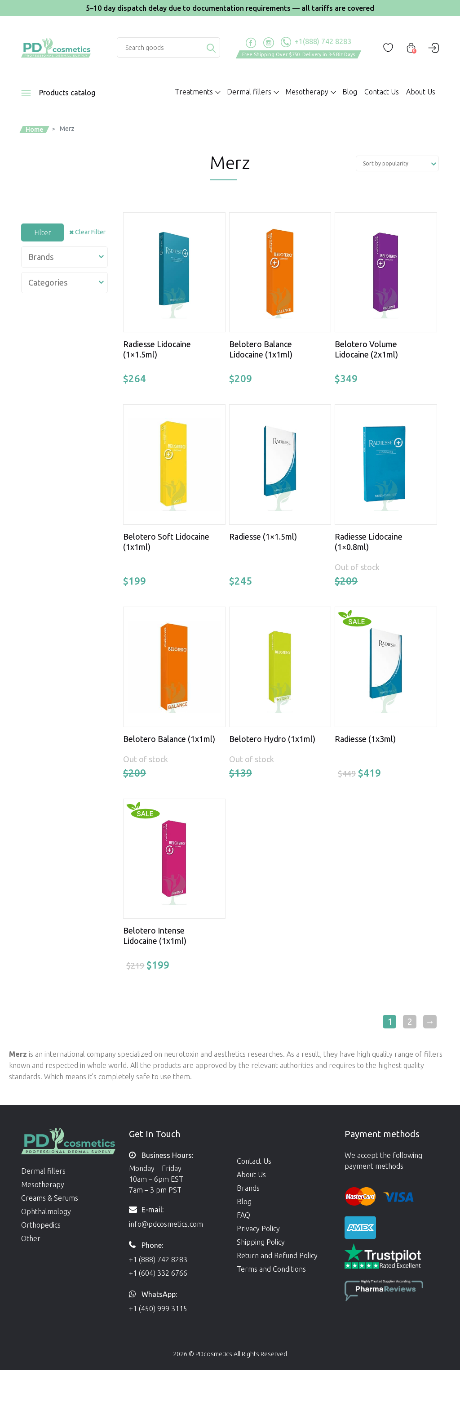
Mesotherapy (42, 1184)
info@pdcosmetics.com (166, 1224)
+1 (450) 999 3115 (158, 1309)
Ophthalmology (46, 1211)
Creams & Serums (49, 1198)
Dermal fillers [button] (249, 92)
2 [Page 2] (409, 1021)
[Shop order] (397, 163)
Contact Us (381, 92)
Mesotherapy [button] (306, 92)
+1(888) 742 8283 (316, 42)
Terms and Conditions (271, 1269)
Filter (42, 232)
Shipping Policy (261, 1242)
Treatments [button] (194, 92)
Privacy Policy (258, 1228)
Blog (349, 92)
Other (30, 1238)
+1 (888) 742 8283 (158, 1260)
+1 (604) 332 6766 (158, 1273)
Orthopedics (41, 1225)
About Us (420, 92)
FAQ (243, 1215)
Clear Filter (90, 232)
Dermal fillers (43, 1171)
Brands (248, 1188)
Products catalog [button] (67, 93)
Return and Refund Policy (277, 1255)
